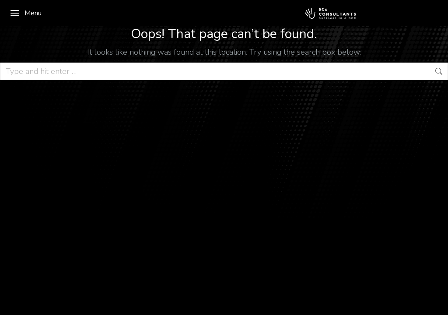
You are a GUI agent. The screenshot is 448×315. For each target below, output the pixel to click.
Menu (26, 13)
